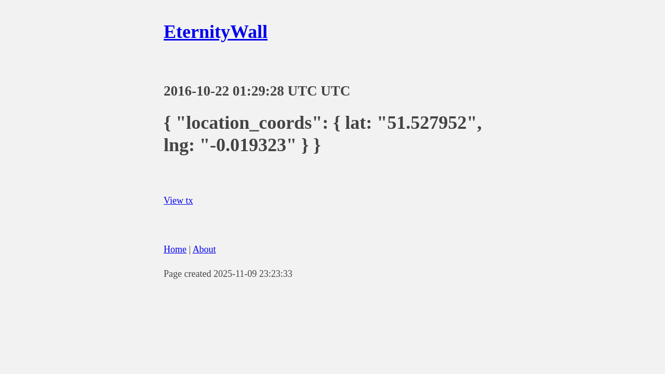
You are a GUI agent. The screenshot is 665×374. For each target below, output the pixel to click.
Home (175, 249)
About (204, 249)
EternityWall (216, 31)
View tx (178, 200)
